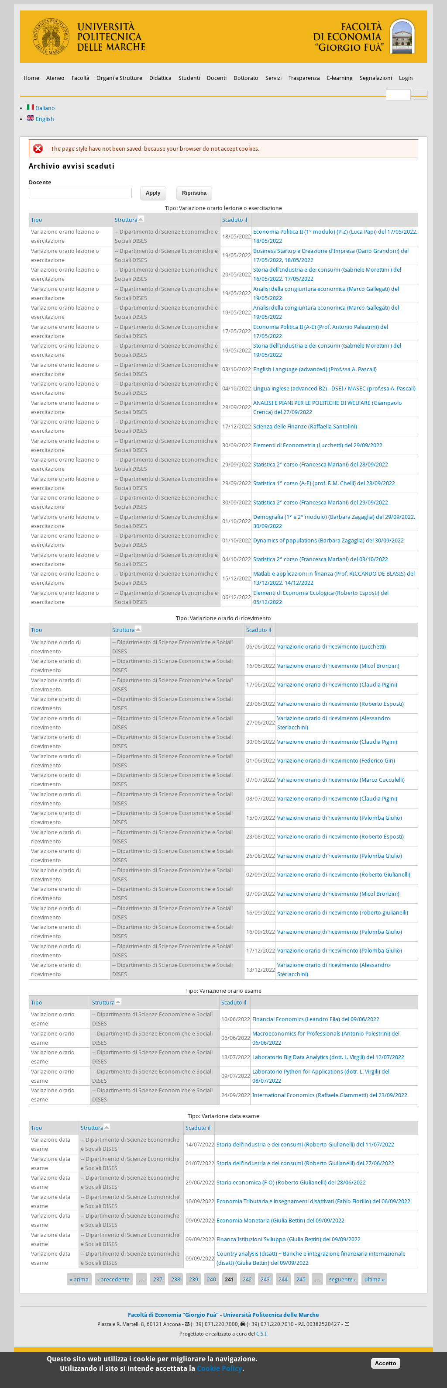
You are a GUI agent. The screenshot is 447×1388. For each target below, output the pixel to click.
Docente (40, 182)
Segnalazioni (376, 78)
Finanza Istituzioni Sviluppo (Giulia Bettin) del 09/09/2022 (289, 1239)
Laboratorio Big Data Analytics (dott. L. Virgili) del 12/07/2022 (328, 1057)
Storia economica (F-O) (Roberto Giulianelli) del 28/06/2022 (291, 1182)
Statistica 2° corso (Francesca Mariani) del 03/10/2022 (320, 559)
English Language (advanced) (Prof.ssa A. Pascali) (315, 369)
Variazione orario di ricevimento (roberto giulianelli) (342, 912)
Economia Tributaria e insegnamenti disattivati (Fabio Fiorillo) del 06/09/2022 (313, 1201)
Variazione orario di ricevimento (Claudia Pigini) (337, 684)
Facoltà (80, 78)
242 (247, 1279)
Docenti (217, 78)
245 (301, 1279)
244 (283, 1279)
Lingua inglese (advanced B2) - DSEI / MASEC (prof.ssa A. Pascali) (334, 388)
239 (193, 1279)
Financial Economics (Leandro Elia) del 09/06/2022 (315, 1019)
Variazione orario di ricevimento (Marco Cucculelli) (341, 780)
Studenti (189, 78)
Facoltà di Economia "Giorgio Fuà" (173, 1315)
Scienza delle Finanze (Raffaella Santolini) (305, 426)
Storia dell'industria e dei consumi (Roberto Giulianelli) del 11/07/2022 (305, 1144)
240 (211, 1279)
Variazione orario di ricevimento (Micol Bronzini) (338, 666)
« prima (79, 1279)
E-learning (340, 78)
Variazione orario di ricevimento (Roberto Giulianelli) (343, 874)
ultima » (374, 1279)
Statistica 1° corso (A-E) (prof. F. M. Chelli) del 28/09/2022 (324, 483)
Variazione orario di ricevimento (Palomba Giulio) (339, 818)
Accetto (385, 1364)
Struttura (129, 220)
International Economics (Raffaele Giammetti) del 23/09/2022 (329, 1095)
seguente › (342, 1279)
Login (406, 78)
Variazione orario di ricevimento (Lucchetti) (331, 646)
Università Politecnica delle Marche (271, 1315)
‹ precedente (113, 1279)
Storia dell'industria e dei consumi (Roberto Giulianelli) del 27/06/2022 (305, 1163)
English (40, 119)
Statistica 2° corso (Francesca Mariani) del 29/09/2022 (320, 502)
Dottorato (246, 78)
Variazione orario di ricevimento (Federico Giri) (336, 760)
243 (265, 1279)
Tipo (36, 220)
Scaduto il (234, 220)
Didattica (160, 78)
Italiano (41, 108)
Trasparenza (304, 78)
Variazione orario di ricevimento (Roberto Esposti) (340, 704)
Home (31, 78)
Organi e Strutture (119, 78)
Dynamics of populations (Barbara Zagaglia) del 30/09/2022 (328, 540)
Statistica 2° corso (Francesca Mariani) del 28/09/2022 (320, 464)
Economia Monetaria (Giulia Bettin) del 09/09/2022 (280, 1220)
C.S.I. (262, 1334)
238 (175, 1279)
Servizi (273, 78)
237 (157, 1279)
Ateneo (55, 78)
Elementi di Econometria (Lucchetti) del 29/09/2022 (317, 445)
